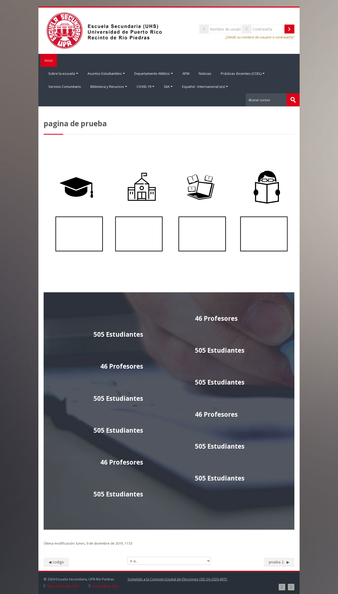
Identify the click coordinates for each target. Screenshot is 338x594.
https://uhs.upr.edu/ (63, 586)
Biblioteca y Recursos (108, 86)
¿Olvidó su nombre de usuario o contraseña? (259, 37)
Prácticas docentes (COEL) (243, 73)
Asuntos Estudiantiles (106, 73)
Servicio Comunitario (64, 86)
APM (185, 73)
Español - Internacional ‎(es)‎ (205, 86)
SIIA (168, 86)
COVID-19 (145, 86)
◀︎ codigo (56, 561)
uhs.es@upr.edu (105, 586)
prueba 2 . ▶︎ (279, 561)
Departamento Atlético (153, 73)
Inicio (48, 60)
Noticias (205, 73)
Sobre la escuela (63, 73)
